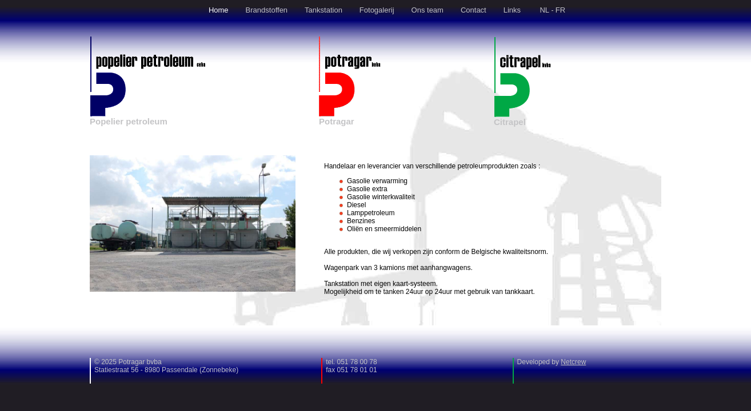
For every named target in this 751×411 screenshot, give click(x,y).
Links (512, 10)
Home (219, 10)
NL (544, 10)
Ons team (428, 10)
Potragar (336, 121)
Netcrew (573, 362)
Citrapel (510, 122)
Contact (473, 10)
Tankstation (323, 10)
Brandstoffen (266, 10)
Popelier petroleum (128, 121)
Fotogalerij (376, 10)
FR (560, 10)
